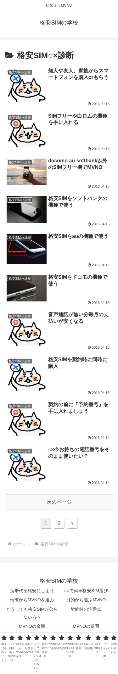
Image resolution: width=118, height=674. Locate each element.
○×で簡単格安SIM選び (86, 590)
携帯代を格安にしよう (32, 590)
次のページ (59, 502)
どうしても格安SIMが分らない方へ (32, 613)
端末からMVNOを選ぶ (32, 599)
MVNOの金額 (32, 626)
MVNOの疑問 (86, 626)
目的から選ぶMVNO (86, 599)
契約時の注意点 (85, 609)
